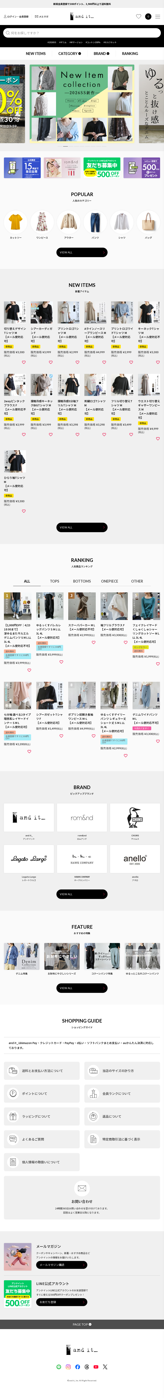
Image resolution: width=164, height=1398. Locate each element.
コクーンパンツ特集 (102, 973)
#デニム (62, 42)
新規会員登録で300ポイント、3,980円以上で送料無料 (82, 4)
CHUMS (135, 835)
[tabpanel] (82, 104)
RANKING (130, 53)
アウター (69, 237)
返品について (111, 1116)
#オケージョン (76, 42)
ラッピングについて (36, 1116)
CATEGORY (69, 53)
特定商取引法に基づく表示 (121, 1139)
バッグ (148, 237)
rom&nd (82, 835)
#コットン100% (93, 42)
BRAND (101, 53)
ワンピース (42, 237)
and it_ (29, 835)
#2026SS (52, 42)
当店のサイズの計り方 (118, 1070)
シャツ (121, 237)
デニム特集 (22, 973)
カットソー (16, 237)
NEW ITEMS (36, 53)
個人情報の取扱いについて (41, 1162)
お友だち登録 (48, 1302)
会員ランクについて (116, 1093)
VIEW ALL (66, 252)
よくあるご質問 (33, 1139)
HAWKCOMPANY (82, 876)
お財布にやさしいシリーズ (62, 973)
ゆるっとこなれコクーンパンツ (142, 973)
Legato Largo (29, 876)
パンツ (95, 237)
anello (135, 876)
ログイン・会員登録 (16, 16)
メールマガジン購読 (52, 1264)
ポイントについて (34, 1093)
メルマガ (41, 16)
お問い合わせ (82, 1201)
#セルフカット (110, 42)
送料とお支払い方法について (42, 1070)
